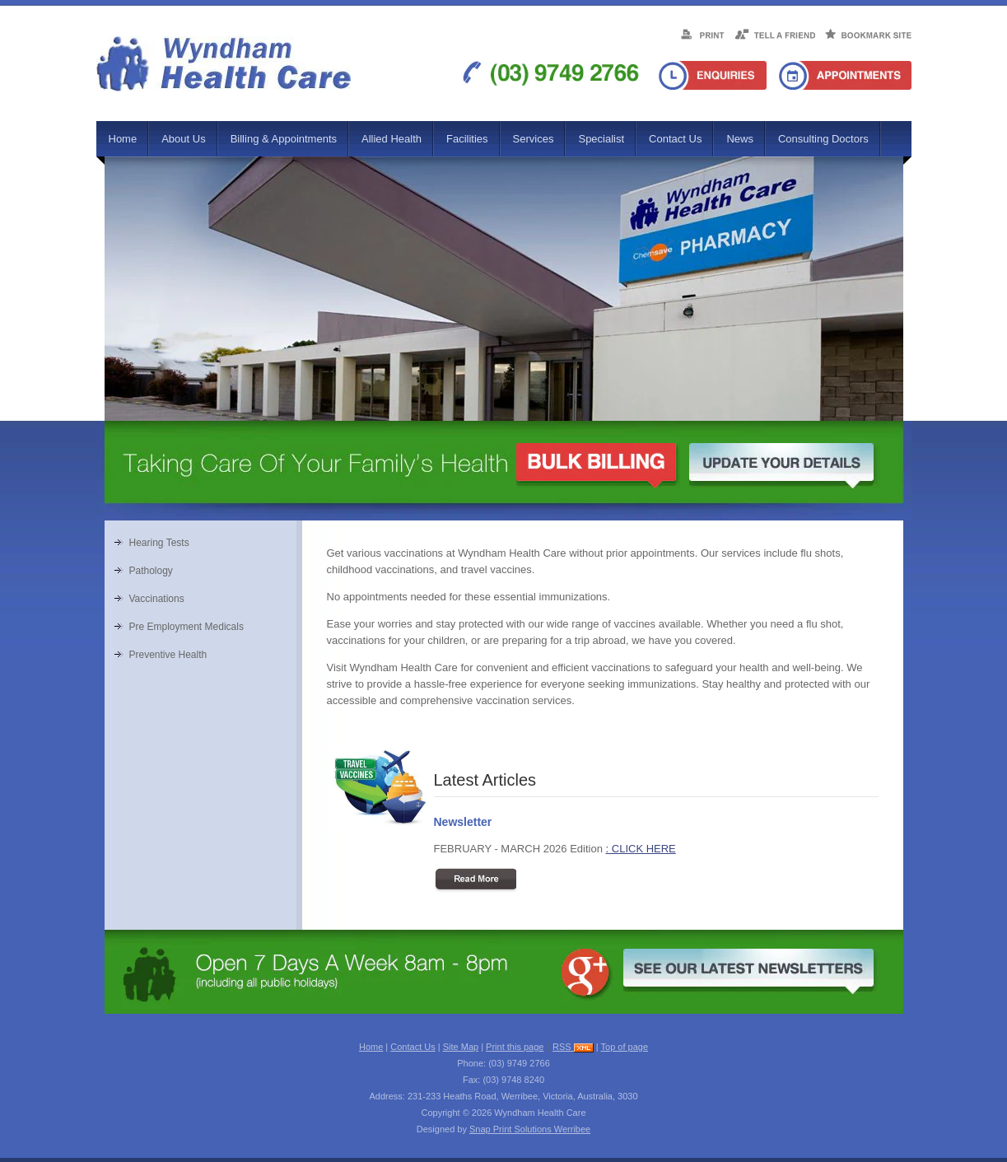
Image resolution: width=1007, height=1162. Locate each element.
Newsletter (463, 821)
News (739, 139)
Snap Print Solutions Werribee (529, 1129)
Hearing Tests (159, 542)
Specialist (601, 139)
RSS (573, 1047)
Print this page (514, 1047)
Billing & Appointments (284, 139)
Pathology (151, 570)
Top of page (625, 1047)
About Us (183, 139)
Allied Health (391, 139)
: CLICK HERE (641, 848)
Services (533, 139)
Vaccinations (156, 598)
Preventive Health (168, 654)
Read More (475, 880)
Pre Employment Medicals (186, 626)
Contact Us (675, 139)
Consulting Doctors (823, 139)
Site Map (460, 1047)
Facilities (467, 139)
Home (123, 139)
